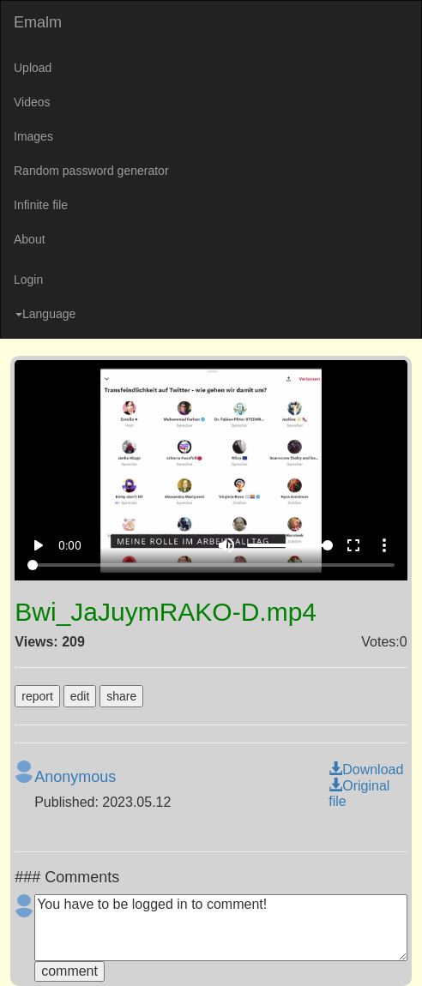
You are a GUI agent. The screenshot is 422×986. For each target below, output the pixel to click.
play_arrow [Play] (37, 545)
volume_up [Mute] (226, 545)
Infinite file (41, 205)
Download (366, 769)
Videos (32, 102)
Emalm (38, 22)
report (37, 696)
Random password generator (91, 170)
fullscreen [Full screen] (353, 545)
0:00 (69, 545)
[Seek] (210, 565)
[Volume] (290, 545)
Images (33, 136)
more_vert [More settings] (384, 545)
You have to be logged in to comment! (220, 927)
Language (45, 314)
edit (80, 696)
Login (28, 279)
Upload (32, 68)
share (121, 696)
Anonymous (75, 776)
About (29, 239)
